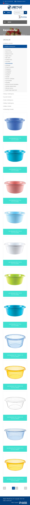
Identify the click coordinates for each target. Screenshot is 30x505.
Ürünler (12, 35)
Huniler (7, 76)
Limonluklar (8, 80)
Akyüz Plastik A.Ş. (8, 498)
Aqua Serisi (8, 55)
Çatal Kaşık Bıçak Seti (11, 90)
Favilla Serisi (8, 59)
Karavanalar (9, 63)
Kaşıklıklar (8, 73)
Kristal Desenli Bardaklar (11, 84)
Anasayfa (5, 35)
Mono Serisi (8, 52)
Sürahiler (7, 61)
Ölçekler (7, 82)
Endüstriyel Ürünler (8, 109)
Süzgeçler (8, 69)
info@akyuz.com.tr (20, 1)
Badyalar (7, 65)
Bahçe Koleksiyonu (8, 103)
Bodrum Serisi (9, 54)
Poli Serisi (8, 50)
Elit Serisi (7, 57)
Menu (7, 22)
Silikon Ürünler (7, 106)
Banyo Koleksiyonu (8, 94)
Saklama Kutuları (8, 43)
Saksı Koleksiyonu (8, 100)
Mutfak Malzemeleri (10, 86)
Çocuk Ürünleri (7, 97)
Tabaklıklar (8, 71)
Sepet (9, 12)
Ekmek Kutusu (9, 88)
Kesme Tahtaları (9, 78)
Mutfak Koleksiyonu (20, 35)
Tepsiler (7, 75)
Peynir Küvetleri (9, 67)
